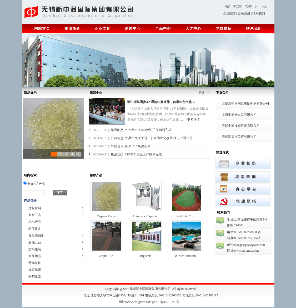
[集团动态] (117, 130)
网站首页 (42, 29)
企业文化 (103, 29)
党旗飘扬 (224, 29)
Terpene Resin (106, 216)
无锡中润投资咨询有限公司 (241, 126)
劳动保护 (56, 263)
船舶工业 (56, 242)
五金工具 (56, 215)
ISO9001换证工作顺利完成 (143, 154)
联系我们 (258, 13)
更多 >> (204, 93)
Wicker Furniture (186, 256)
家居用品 (56, 256)
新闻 (28, 184)
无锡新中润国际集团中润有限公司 (245, 103)
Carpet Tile (106, 256)
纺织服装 (56, 249)
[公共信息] (117, 138)
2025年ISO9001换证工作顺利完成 (148, 130)
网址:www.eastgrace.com (135, 302)
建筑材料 (56, 208)
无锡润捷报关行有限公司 (239, 137)
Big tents (145, 256)
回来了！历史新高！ (139, 146)
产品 (39, 184)
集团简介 (72, 29)
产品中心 (163, 29)
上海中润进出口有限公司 (239, 114)
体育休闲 (56, 270)
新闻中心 (133, 29)
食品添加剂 (56, 235)
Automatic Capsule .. (145, 216)
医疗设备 (56, 229)
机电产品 (56, 222)
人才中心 (193, 29)
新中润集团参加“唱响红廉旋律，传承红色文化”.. (161, 102)
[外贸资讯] (117, 146)
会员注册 (244, 13)
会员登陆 (229, 13)
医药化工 (56, 276)
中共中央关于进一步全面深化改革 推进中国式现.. (159, 138)
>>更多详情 (192, 119)
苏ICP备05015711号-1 (167, 302)
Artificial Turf (185, 216)
